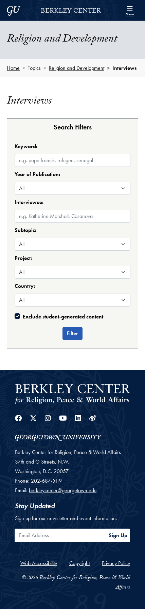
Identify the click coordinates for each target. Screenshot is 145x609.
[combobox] (72, 210)
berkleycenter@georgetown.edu (62, 490)
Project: (23, 258)
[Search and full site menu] (129, 10)
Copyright (79, 563)
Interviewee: (29, 202)
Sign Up (118, 535)
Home (13, 68)
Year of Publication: (37, 174)
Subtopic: (25, 230)
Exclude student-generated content (63, 316)
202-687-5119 (46, 480)
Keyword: (26, 146)
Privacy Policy (116, 563)
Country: (25, 286)
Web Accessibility (38, 563)
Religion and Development (76, 68)
